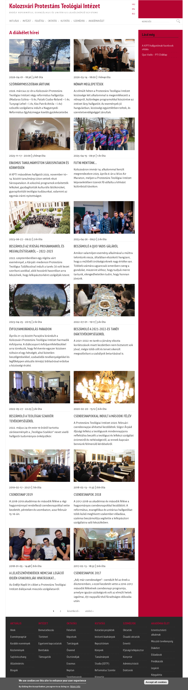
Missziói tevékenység (162, 641)
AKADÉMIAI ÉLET (96, 21)
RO (133, 13)
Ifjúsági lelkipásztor (133, 650)
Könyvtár (99, 677)
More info (75, 687)
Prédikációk (157, 661)
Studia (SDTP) (102, 663)
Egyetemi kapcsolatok (50, 643)
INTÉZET (27, 21)
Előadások (156, 654)
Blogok (14, 670)
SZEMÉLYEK (79, 21)
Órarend (71, 650)
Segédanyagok (74, 677)
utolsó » (89, 611)
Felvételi (71, 630)
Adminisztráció (131, 663)
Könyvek (99, 650)
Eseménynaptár (18, 636)
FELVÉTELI (39, 21)
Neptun (70, 670)
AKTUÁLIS (14, 21)
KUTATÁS (65, 21)
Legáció (155, 668)
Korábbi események (20, 643)
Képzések (71, 636)
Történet (43, 636)
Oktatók (127, 630)
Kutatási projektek (104, 630)
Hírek (12, 630)
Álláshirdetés (17, 663)
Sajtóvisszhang (18, 657)
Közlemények (17, 650)
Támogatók (44, 657)
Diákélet (155, 648)
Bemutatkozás (46, 630)
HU (133, 4)
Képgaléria (156, 674)
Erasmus (71, 663)
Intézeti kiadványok (105, 636)
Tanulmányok (102, 657)
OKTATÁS (52, 21)
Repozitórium (102, 643)
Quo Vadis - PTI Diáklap (154, 54)
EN (133, 9)
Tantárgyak (72, 643)
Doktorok (128, 670)
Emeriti (126, 643)
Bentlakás (43, 650)
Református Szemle (105, 670)
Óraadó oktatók (131, 636)
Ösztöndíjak (73, 657)
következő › (73, 611)
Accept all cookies (156, 683)
